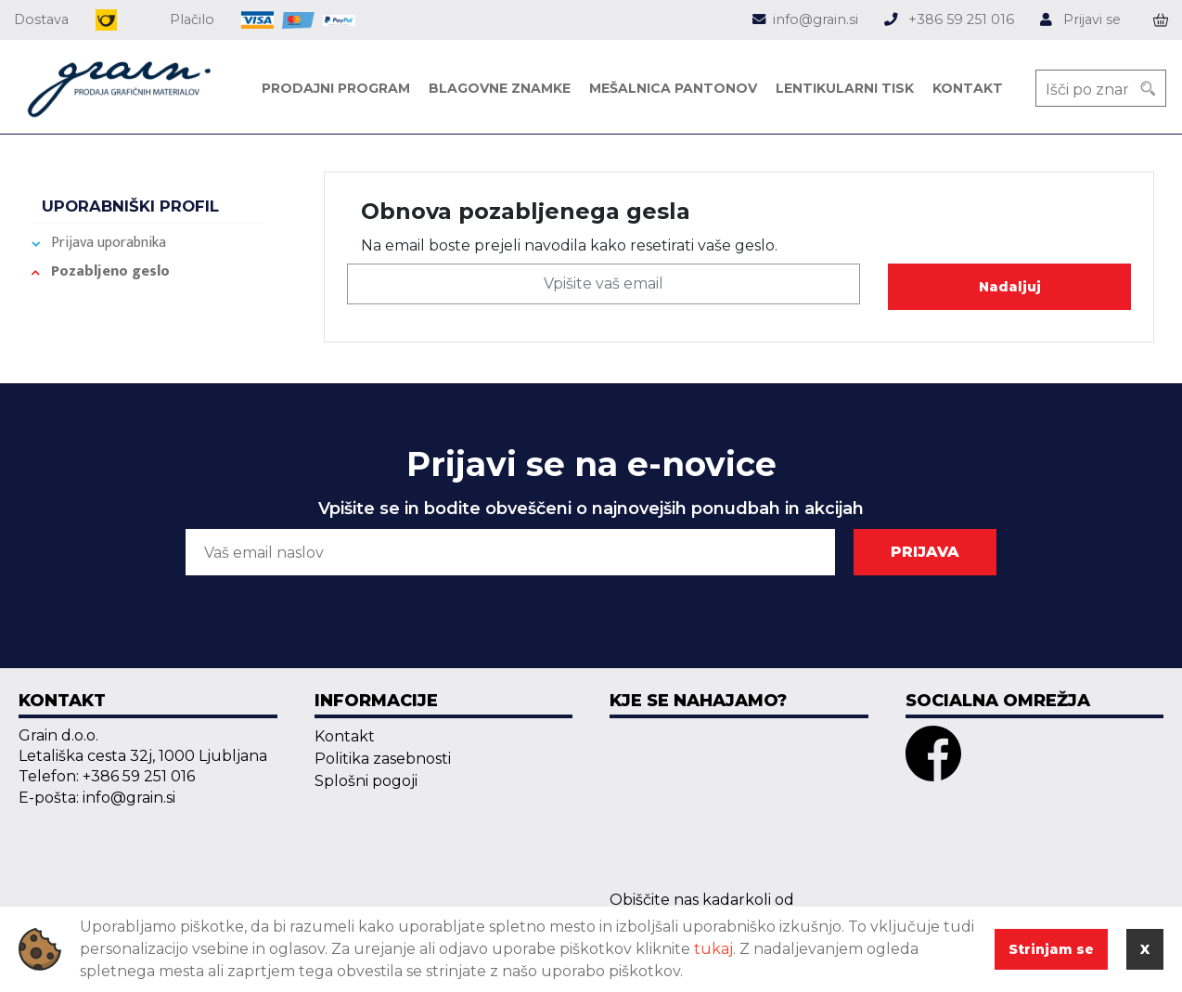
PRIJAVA (925, 551)
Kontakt (967, 88)
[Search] (1147, 88)
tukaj (713, 949)
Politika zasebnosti (383, 758)
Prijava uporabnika (108, 242)
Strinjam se (1051, 949)
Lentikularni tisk (845, 88)
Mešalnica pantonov (673, 88)
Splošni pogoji (366, 781)
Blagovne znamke (500, 88)
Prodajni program (336, 88)
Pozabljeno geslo (110, 271)
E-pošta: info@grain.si (97, 797)
